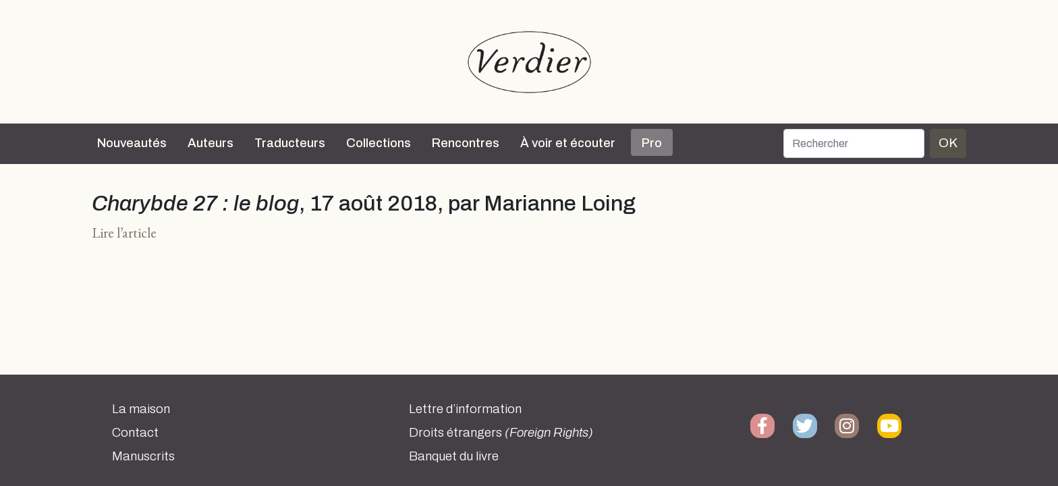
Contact (135, 432)
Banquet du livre (454, 456)
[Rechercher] (853, 143)
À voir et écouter (567, 143)
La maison (141, 409)
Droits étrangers (501, 432)
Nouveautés (132, 143)
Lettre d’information (465, 409)
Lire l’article (124, 232)
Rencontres (465, 143)
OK (948, 143)
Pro (652, 143)
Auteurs (210, 143)
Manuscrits (143, 456)
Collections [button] (378, 143)
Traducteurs (289, 143)
